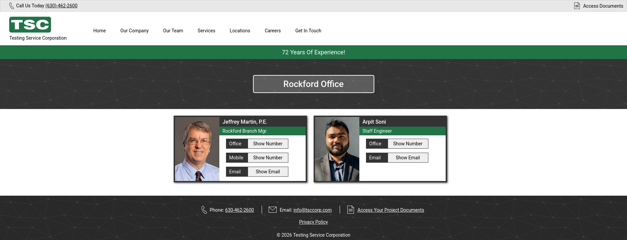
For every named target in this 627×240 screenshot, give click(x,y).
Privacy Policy (313, 222)
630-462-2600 (239, 210)
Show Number (267, 143)
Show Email (268, 171)
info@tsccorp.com (312, 210)
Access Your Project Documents (390, 210)
